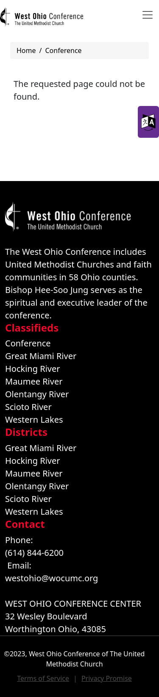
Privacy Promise (106, 678)
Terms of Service (43, 678)
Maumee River (33, 381)
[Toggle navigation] (147, 15)
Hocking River (32, 368)
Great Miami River (40, 356)
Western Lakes (34, 419)
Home (26, 50)
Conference (63, 50)
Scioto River (28, 407)
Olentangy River (37, 394)
